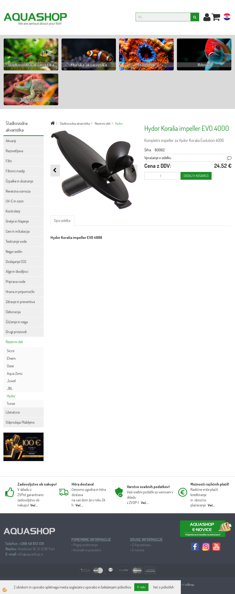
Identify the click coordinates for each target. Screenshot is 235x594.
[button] (132, 170)
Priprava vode (15, 281)
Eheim (11, 358)
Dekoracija (13, 311)
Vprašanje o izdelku (157, 157)
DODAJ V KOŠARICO (196, 176)
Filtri (9, 161)
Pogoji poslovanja (85, 544)
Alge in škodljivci (17, 271)
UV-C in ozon (15, 201)
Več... (34, 505)
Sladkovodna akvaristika (75, 123)
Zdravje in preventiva (20, 301)
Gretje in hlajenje (17, 221)
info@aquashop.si (30, 554)
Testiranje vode (16, 241)
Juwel (11, 381)
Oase (10, 366)
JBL (10, 388)
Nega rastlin (14, 251)
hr (227, 17)
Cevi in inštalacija (18, 231)
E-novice (138, 550)
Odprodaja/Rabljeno (20, 422)
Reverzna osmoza (18, 191)
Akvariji (11, 140)
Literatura (13, 412)
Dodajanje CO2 (16, 261)
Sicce (10, 350)
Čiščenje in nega (17, 322)
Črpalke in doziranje (19, 181)
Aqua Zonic (15, 373)
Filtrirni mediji (15, 171)
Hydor (11, 396)
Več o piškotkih (163, 587)
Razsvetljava (14, 151)
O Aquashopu (141, 544)
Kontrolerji (13, 211)
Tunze (11, 403)
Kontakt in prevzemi (87, 550)
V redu (141, 587)
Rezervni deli (14, 342)
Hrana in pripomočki (20, 291)
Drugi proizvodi (16, 331)
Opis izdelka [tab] (62, 220)
